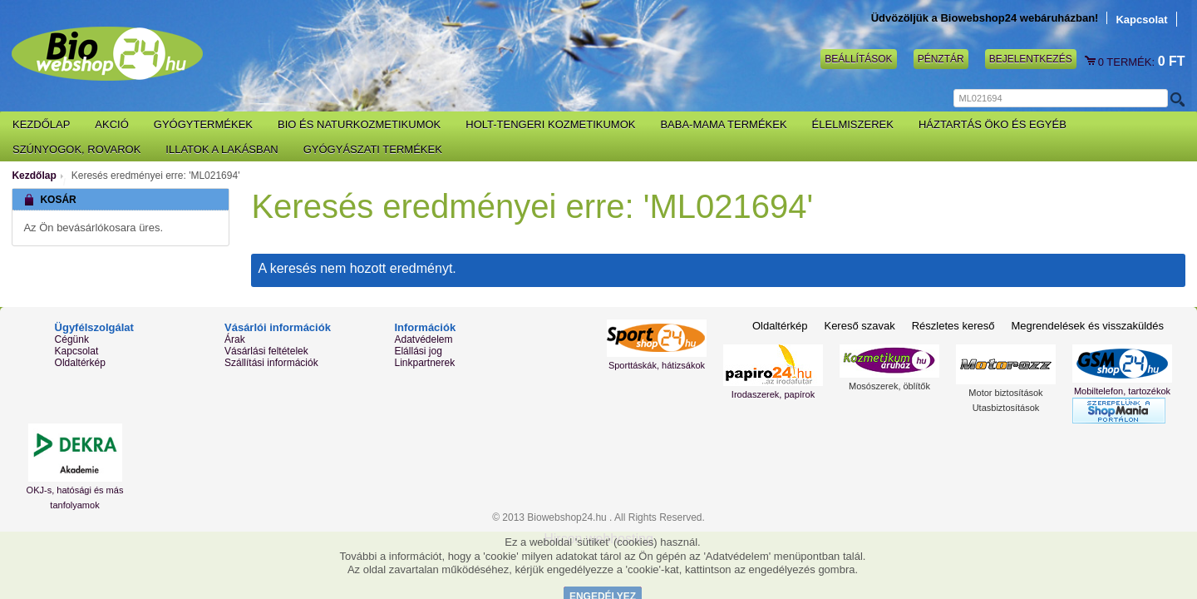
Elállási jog (417, 351)
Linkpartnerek (424, 363)
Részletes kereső (953, 325)
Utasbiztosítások (1006, 408)
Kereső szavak (859, 325)
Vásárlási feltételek (266, 351)
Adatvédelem (423, 339)
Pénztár (941, 59)
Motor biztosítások (1005, 393)
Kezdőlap (34, 175)
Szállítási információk (271, 363)
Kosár (1091, 61)
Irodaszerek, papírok (773, 394)
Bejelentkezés (1030, 59)
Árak (234, 339)
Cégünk (72, 339)
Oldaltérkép (80, 363)
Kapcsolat (1141, 19)
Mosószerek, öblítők (889, 386)
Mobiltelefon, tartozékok (1122, 391)
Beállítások (858, 59)
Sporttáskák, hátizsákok (656, 365)
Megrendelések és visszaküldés (1087, 325)
